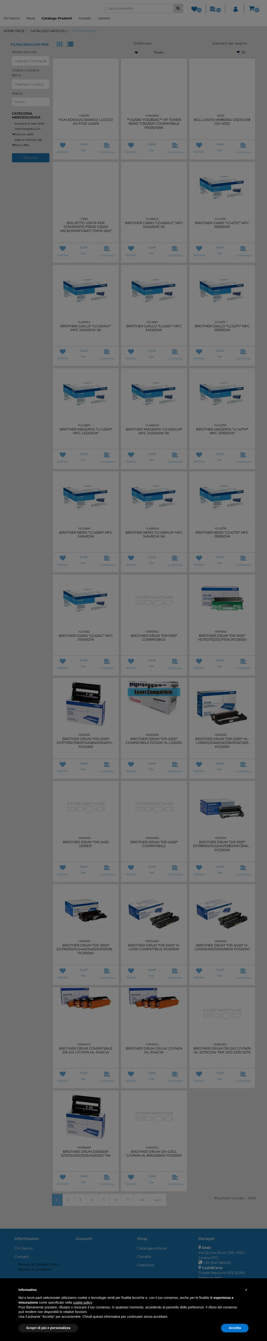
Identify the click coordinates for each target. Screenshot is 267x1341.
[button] (246, 1290)
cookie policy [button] (82, 1302)
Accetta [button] (235, 1328)
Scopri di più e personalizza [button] (48, 1328)
